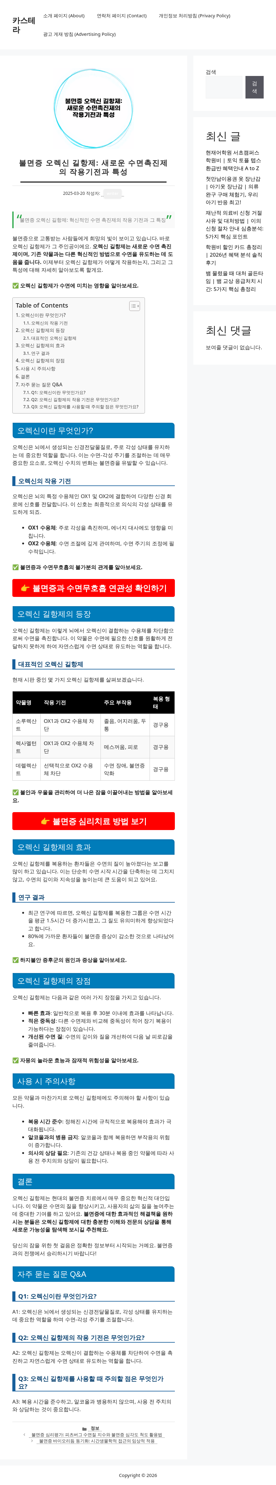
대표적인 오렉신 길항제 (53, 338)
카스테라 (23, 25)
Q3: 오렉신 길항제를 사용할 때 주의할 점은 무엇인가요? (84, 406)
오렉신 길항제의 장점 (43, 360)
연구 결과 (40, 353)
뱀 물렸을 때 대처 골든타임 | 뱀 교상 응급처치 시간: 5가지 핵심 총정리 (235, 281)
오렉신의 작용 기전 (49, 323)
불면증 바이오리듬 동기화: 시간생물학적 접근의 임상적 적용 (97, 1441)
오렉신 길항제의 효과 (43, 345)
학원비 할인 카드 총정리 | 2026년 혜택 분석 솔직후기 (234, 254)
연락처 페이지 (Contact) (121, 15)
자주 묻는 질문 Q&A (41, 384)
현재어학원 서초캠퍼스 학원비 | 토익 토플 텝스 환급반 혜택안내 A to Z (233, 160)
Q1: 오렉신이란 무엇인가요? (58, 392)
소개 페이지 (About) (63, 15)
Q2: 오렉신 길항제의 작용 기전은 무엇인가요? (75, 399)
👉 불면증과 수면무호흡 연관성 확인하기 (93, 588)
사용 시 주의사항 (38, 368)
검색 (211, 71)
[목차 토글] (131, 306)
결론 (25, 376)
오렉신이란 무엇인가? (43, 315)
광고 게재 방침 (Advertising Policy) (79, 34)
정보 (95, 1428)
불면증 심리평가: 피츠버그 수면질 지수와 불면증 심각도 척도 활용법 (96, 1434)
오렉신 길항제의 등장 (43, 330)
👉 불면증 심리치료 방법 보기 (93, 821)
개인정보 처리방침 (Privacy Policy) (194, 15)
